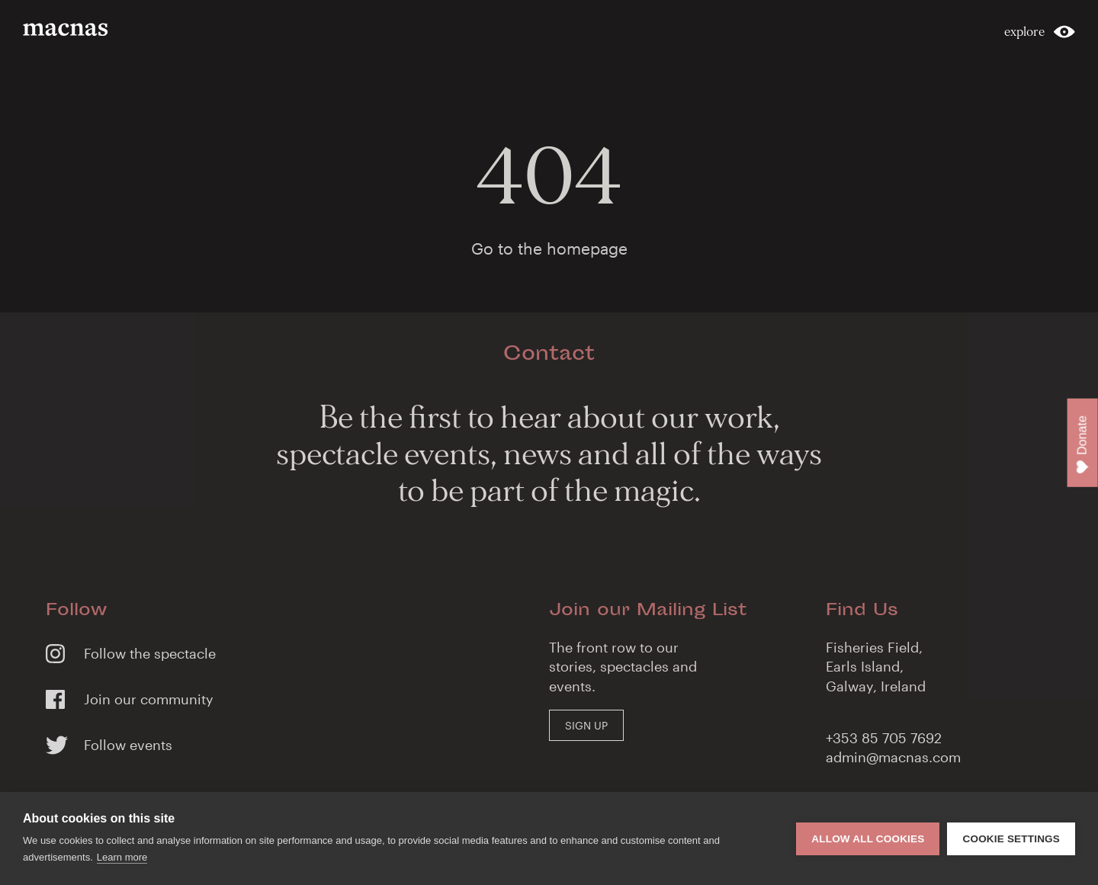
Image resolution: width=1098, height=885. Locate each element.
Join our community (149, 699)
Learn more (122, 857)
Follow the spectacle (150, 653)
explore (1024, 31)
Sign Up (586, 725)
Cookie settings (1011, 839)
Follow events (128, 744)
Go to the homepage (549, 248)
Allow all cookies (867, 839)
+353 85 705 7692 (884, 737)
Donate (1083, 444)
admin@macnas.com (893, 757)
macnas (67, 30)
